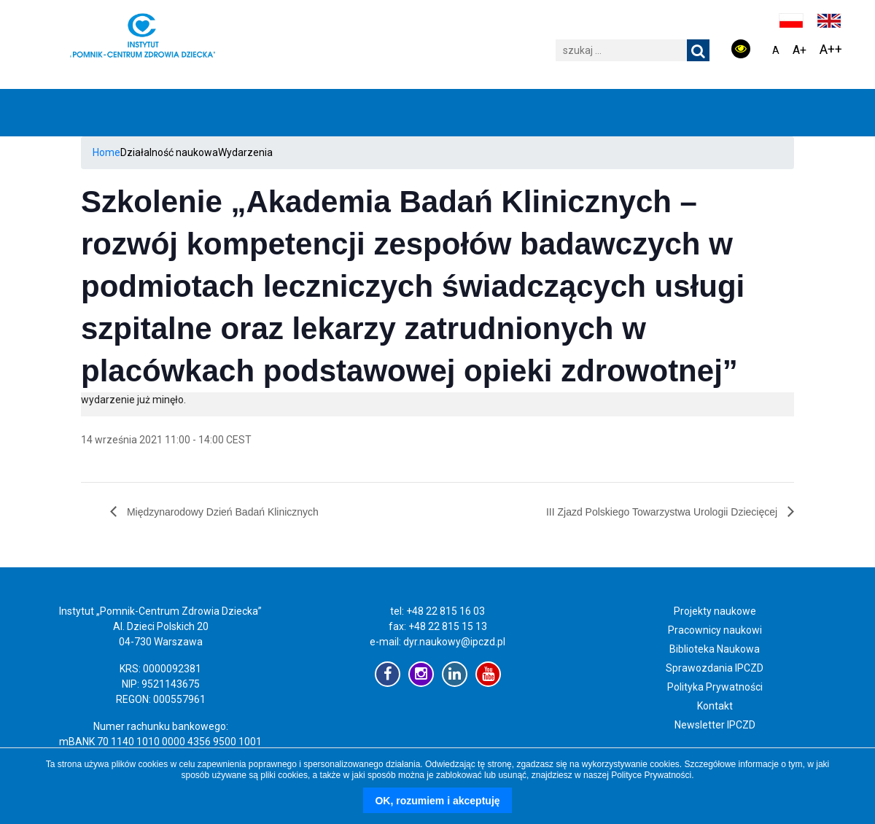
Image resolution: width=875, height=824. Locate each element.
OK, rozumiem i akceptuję (437, 800)
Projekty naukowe (715, 611)
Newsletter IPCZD (714, 725)
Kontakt (715, 706)
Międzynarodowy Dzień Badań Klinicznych (221, 512)
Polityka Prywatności (715, 687)
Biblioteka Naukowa (714, 649)
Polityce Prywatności (651, 775)
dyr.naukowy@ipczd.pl (454, 642)
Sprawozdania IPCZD (714, 668)
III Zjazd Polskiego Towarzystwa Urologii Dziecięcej (663, 512)
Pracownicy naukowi (715, 630)
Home (106, 152)
